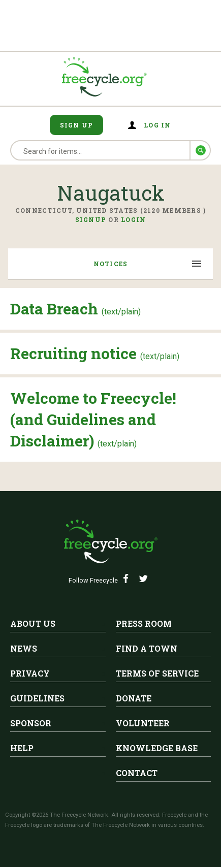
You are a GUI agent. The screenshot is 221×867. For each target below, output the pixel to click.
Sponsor (30, 723)
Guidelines (37, 698)
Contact (136, 772)
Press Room (144, 623)
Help (22, 748)
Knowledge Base (157, 748)
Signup (91, 219)
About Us (32, 623)
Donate (133, 698)
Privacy (30, 673)
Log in (157, 125)
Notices (110, 264)
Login (133, 219)
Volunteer (143, 723)
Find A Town (146, 648)
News (23, 648)
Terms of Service (157, 673)
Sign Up (76, 125)
